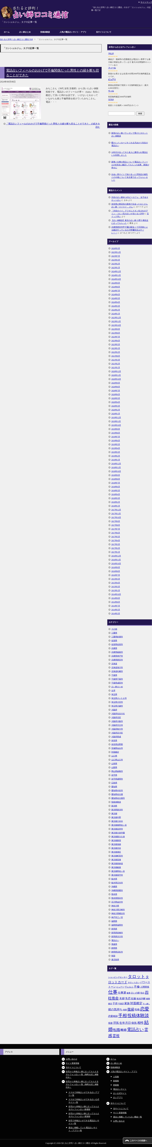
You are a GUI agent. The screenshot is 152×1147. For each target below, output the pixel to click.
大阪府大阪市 (117, 721)
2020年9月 (115, 383)
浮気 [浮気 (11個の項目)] (116, 1022)
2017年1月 (115, 552)
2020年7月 (115, 390)
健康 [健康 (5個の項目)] (128, 993)
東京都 (114, 813)
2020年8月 (115, 387)
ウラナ (111, 99)
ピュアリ (112, 79)
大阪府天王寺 (117, 725)
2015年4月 (115, 583)
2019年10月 (116, 425)
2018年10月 (116, 471)
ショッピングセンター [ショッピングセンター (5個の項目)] (117, 977)
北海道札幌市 (117, 671)
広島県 (114, 783)
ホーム (7, 32)
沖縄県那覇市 (117, 890)
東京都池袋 (116, 844)
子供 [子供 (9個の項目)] (115, 1003)
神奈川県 (115, 906)
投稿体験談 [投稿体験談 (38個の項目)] (138, 1015)
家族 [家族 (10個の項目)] (127, 1003)
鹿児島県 (115, 960)
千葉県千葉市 (117, 679)
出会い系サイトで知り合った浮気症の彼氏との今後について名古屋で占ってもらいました (129, 177)
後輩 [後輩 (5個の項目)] (125, 1010)
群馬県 (114, 929)
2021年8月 (115, 356)
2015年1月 (115, 590)
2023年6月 (115, 341)
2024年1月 (115, 314)
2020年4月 (115, 402)
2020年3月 (115, 406)
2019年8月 (115, 433)
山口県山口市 (117, 760)
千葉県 (114, 675)
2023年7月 (115, 337)
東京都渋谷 (116, 848)
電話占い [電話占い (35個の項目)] (135, 1029)
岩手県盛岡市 (117, 779)
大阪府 (114, 710)
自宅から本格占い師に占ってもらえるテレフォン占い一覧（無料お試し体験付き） (82, 1074)
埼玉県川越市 (117, 706)
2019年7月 (115, 437)
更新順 (116, 1085)
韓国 (113, 956)
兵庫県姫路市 (117, 652)
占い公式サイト (120, 1093)
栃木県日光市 (117, 883)
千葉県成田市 (117, 683)
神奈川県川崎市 (118, 910)
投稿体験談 (45, 32)
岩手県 (114, 775)
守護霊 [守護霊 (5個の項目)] (121, 1004)
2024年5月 (115, 298)
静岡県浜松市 (117, 952)
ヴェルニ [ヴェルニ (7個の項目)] (128, 987)
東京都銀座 (116, 867)
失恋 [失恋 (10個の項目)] (128, 998)
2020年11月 (116, 375)
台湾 (113, 690)
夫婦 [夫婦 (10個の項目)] (122, 998)
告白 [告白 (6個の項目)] (142, 993)
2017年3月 (115, 544)
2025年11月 (116, 252)
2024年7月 (115, 291)
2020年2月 (115, 410)
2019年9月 (115, 429)
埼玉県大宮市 (117, 702)
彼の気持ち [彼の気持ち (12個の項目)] (115, 1009)
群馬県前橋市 (117, 933)
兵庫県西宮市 (117, 660)
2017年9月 (115, 521)
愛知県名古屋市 (118, 798)
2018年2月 (115, 502)
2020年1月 (115, 414)
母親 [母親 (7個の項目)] (110, 1023)
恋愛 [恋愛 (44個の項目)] (144, 1008)
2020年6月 (115, 394)
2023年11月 (116, 321)
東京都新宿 (116, 840)
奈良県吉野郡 (117, 744)
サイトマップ (146, 2)
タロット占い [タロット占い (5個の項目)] (133, 982)
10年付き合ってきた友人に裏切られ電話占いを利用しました (129, 153)
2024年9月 (115, 283)
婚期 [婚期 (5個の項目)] (148, 999)
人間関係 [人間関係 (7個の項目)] (144, 987)
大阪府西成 (116, 737)
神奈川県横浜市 (118, 913)
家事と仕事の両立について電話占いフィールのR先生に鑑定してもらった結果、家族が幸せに (130, 165)
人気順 (116, 1077)
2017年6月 (115, 533)
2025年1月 (115, 267)
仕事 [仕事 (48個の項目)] (112, 992)
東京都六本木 (117, 821)
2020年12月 (116, 371)
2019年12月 (116, 417)
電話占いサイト (120, 1089)
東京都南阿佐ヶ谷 (119, 825)
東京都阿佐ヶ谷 (118, 871)
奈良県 (114, 740)
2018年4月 (115, 494)
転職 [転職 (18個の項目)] (116, 1030)
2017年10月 (116, 517)
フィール (112, 68)
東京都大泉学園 (118, 833)
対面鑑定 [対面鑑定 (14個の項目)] (136, 1003)
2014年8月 (115, 602)
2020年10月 (116, 379)
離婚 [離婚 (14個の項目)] (123, 1030)
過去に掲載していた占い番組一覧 (127, 1117)
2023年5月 (115, 344)
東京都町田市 (117, 856)
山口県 (114, 756)
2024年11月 (116, 275)
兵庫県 (114, 648)
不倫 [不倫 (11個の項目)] (137, 986)
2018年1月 (115, 506)
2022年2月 (115, 352)
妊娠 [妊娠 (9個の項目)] (133, 998)
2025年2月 (115, 264)
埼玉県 (114, 694)
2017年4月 (115, 540)
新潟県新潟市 (117, 810)
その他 (114, 629)
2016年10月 (116, 563)
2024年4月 (115, 302)
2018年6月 (115, 487)
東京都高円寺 (117, 875)
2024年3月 (115, 306)
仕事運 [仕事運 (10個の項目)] (122, 992)
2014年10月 (116, 594)
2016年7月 (115, 575)
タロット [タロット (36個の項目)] (136, 976)
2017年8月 (115, 525)
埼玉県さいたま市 (119, 698)
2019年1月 (115, 460)
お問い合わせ (71, 1059)
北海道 (114, 664)
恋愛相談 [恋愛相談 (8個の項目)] (113, 1016)
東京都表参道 (117, 863)
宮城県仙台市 (117, 748)
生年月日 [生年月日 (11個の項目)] (125, 1022)
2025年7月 (115, 256)
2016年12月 (116, 556)
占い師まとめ (25, 32)
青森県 (114, 944)
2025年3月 (115, 260)
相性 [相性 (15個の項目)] (140, 1022)
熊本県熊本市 (117, 898)
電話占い (115, 940)
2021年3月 (115, 360)
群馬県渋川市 (117, 936)
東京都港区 (116, 852)
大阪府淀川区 (117, 733)
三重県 (114, 633)
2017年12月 (116, 510)
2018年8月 (115, 479)
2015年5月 (115, 579)
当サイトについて (103, 32)
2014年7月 (115, 606)
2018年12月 (116, 464)
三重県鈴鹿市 (117, 637)
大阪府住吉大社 (118, 714)
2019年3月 (115, 452)
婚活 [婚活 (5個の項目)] (110, 1004)
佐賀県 (114, 640)
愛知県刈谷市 (117, 790)
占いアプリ (118, 1097)
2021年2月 (115, 364)
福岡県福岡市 (117, 925)
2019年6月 (115, 440)
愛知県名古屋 (117, 794)
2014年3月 (115, 613)
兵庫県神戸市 (117, 656)
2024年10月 (116, 279)
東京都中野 (116, 817)
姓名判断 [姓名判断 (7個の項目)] (141, 998)
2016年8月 (115, 571)
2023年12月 (116, 317)
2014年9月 (115, 598)
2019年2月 (115, 456)
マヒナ (111, 53)
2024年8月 (115, 287)
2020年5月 (115, 398)
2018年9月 (115, 475)
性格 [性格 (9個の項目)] (137, 1009)
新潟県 (114, 806)
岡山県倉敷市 (117, 771)
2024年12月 (116, 271)
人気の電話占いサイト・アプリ (73, 32)
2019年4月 (115, 448)
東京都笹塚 (116, 860)
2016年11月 (116, 560)
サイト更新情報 (72, 1063)
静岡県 (114, 948)
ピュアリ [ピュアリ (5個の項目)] (120, 987)
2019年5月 (115, 444)
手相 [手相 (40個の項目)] (122, 1015)
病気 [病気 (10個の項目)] (134, 1022)
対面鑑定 (115, 752)
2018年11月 (116, 467)
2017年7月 (115, 529)
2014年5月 (115, 610)
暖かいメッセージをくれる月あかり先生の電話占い (129, 144)
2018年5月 (115, 490)
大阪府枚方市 (117, 729)
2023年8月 (115, 333)
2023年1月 (115, 348)
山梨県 (114, 767)
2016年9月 (115, 567)
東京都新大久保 (118, 837)
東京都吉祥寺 (117, 829)
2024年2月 (115, 310)
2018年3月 (115, 498)
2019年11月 (116, 421)
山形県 (114, 763)
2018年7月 (115, 483)
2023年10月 (116, 325)
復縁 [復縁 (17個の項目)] (130, 1009)
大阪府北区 (116, 717)
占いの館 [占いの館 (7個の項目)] (135, 992)
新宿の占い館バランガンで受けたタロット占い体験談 (129, 134)
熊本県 (114, 894)
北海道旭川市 (117, 667)
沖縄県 (114, 886)
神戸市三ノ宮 (117, 917)
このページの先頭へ (138, 1140)
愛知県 (114, 787)
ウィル (111, 91)
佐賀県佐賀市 (117, 644)
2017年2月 (115, 548)
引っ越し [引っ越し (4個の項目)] (146, 1004)
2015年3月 (115, 587)
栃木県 (114, 879)
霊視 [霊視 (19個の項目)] (116, 1036)
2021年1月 (115, 367)
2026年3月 (115, 248)
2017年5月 (115, 537)
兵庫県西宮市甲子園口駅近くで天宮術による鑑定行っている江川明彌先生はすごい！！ (129, 230)
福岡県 (114, 921)
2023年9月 (115, 329)
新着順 (116, 1081)
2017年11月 (116, 513)
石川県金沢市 (117, 902)
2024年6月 (115, 294)
